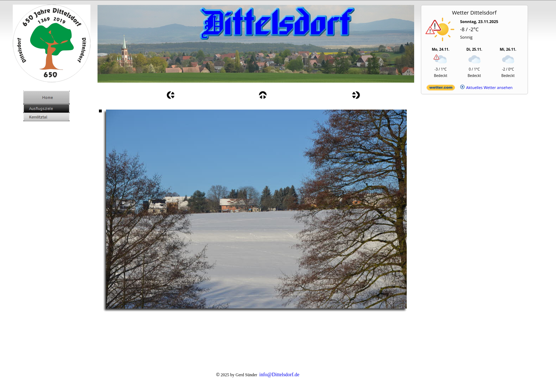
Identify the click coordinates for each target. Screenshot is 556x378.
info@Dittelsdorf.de (279, 374)
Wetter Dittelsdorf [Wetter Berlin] (474, 12)
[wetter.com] (441, 88)
